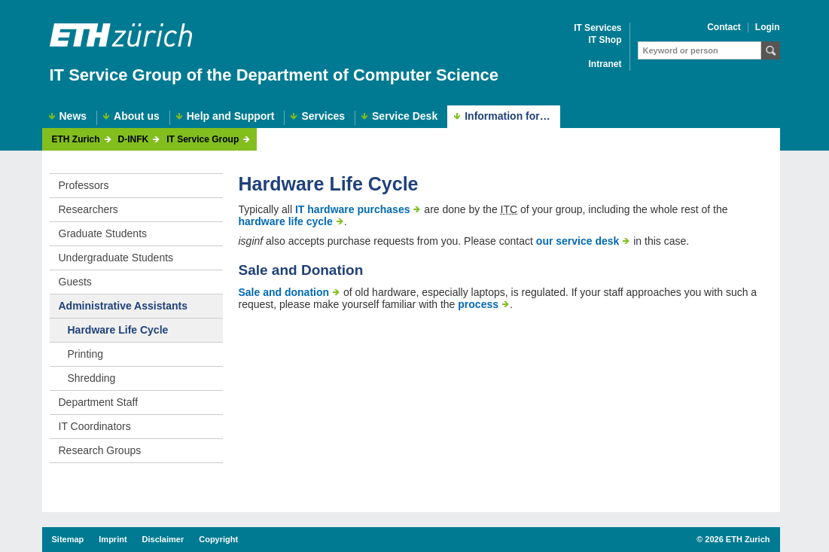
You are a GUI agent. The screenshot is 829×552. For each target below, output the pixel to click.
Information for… (507, 116)
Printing (85, 354)
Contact (724, 27)
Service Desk (404, 116)
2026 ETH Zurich (737, 539)
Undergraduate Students (116, 258)
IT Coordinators (95, 426)
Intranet (604, 64)
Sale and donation (284, 292)
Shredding (92, 378)
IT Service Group (202, 140)
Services (323, 116)
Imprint (112, 539)
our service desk (578, 241)
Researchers (88, 209)
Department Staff (99, 402)
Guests (75, 282)
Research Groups (100, 450)
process (478, 304)
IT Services (597, 28)
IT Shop (605, 40)
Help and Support (231, 116)
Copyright (218, 539)
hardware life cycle (286, 221)
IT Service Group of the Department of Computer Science (274, 75)
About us (137, 116)
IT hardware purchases (352, 209)
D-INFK (133, 140)
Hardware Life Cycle (118, 330)
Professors (84, 185)
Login (767, 27)
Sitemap (68, 539)
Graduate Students (103, 233)
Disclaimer (163, 539)
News (73, 116)
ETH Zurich (76, 140)
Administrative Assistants (123, 306)
